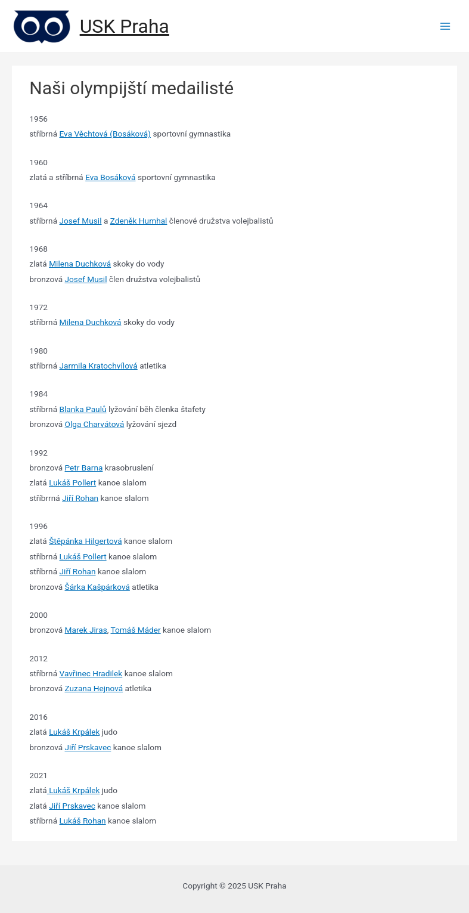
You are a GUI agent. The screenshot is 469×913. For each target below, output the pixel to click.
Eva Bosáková (110, 177)
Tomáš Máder (136, 630)
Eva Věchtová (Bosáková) (105, 133)
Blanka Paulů (83, 409)
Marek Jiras (86, 630)
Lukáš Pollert (72, 482)
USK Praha (124, 26)
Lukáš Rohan (83, 820)
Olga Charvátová (95, 424)
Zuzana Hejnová (94, 688)
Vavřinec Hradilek (91, 673)
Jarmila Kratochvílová (99, 365)
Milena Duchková (80, 263)
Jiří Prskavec (88, 747)
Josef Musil (81, 220)
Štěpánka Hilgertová (85, 541)
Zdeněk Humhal (138, 220)
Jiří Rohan (80, 498)
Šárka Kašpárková (97, 587)
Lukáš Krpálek (74, 731)
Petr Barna (84, 467)
